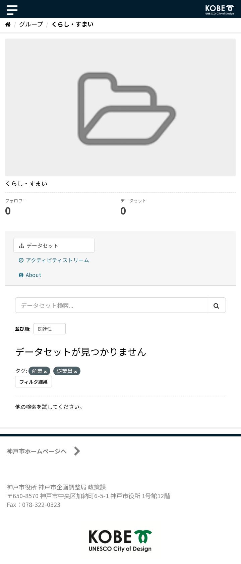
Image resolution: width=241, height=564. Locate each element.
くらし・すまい (72, 23)
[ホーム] (8, 23)
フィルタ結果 (33, 381)
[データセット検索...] (111, 305)
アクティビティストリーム (54, 260)
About (30, 275)
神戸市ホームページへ (37, 450)
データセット (39, 245)
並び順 (22, 328)
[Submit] (217, 305)
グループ (31, 23)
